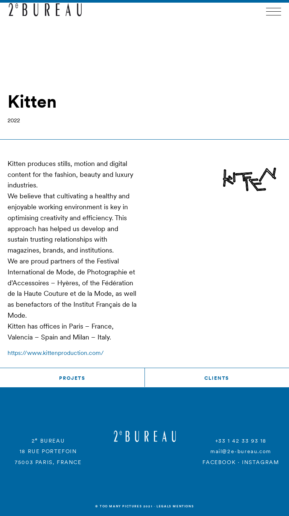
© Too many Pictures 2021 (123, 506)
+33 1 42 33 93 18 (240, 440)
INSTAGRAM (260, 462)
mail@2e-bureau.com (240, 451)
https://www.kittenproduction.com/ (56, 352)
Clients (216, 378)
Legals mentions (175, 506)
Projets (72, 378)
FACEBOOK (219, 462)
